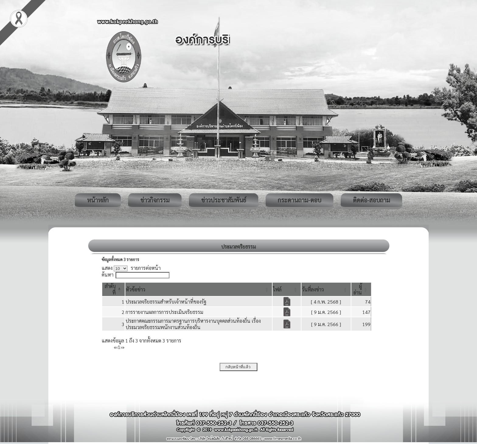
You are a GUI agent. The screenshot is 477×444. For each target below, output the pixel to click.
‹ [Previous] (117, 347)
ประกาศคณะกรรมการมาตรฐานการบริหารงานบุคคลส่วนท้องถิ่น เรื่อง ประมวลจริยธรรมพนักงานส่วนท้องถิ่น (193, 324)
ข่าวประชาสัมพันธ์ (223, 200)
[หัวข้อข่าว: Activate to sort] (198, 289)
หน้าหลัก (98, 200)
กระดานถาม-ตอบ (299, 200)
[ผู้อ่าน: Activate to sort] (361, 289)
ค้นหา (107, 274)
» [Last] (123, 347)
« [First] (115, 347)
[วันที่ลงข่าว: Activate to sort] (326, 289)
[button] (135, 289)
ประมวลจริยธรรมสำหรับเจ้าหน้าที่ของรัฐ (166, 301)
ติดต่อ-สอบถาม (371, 200)
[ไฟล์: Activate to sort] (287, 289)
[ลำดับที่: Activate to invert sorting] (113, 289)
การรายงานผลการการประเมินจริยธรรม (164, 312)
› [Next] (121, 347)
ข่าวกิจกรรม (154, 200)
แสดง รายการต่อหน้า (131, 268)
